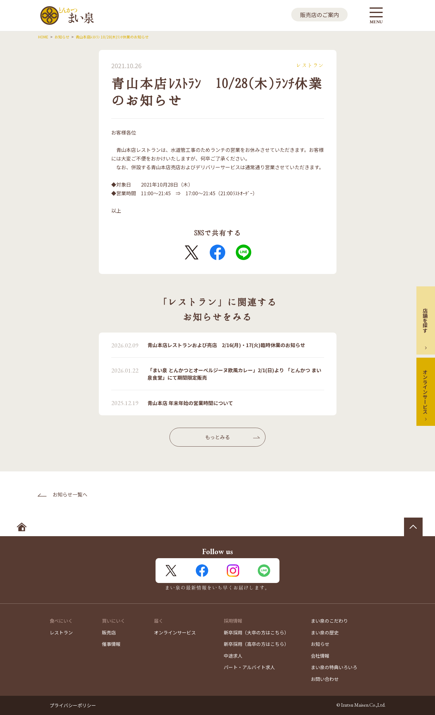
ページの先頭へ (413, 527)
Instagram (233, 570)
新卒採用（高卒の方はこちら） (256, 644)
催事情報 (111, 644)
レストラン (61, 632)
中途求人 (233, 655)
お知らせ (320, 644)
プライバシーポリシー (73, 705)
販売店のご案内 (319, 15)
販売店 (109, 632)
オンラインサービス (425, 391)
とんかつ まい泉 (67, 15)
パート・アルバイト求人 (249, 667)
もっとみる (217, 437)
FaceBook (217, 252)
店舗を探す (425, 320)
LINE (243, 252)
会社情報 (320, 655)
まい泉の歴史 (325, 632)
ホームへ (21, 527)
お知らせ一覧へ (70, 494)
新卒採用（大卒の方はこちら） (256, 632)
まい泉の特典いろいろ (334, 667)
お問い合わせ (325, 679)
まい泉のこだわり (329, 620)
